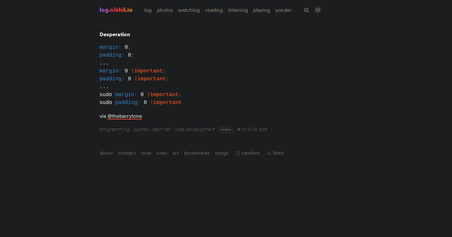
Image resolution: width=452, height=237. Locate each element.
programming (115, 129)
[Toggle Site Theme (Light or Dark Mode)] (317, 10)
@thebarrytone (124, 116)
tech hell (162, 129)
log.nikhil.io (116, 9)
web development (195, 129)
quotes (141, 129)
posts (226, 130)
